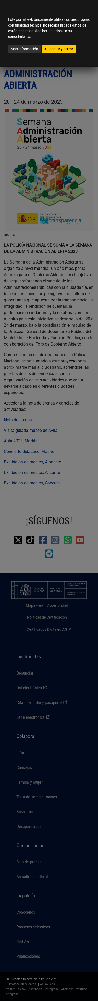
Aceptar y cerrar (58, 49)
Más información (24, 49)
